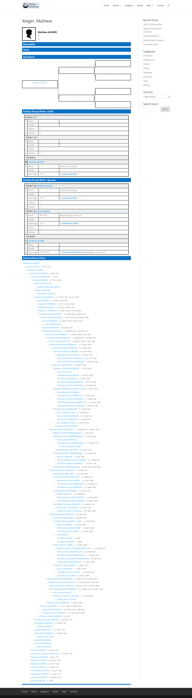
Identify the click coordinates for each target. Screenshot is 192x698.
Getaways (147, 72)
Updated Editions (151, 36)
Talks (145, 81)
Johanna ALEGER (36, 240)
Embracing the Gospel (153, 40)
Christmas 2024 (150, 44)
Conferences (149, 60)
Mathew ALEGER (36, 162)
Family (140, 6)
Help (148, 6)
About (116, 6)
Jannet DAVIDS (43, 211)
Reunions (147, 76)
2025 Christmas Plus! (152, 24)
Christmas (148, 55)
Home (106, 6)
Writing (146, 85)
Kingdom (129, 6)
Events (146, 64)
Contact (160, 6)
